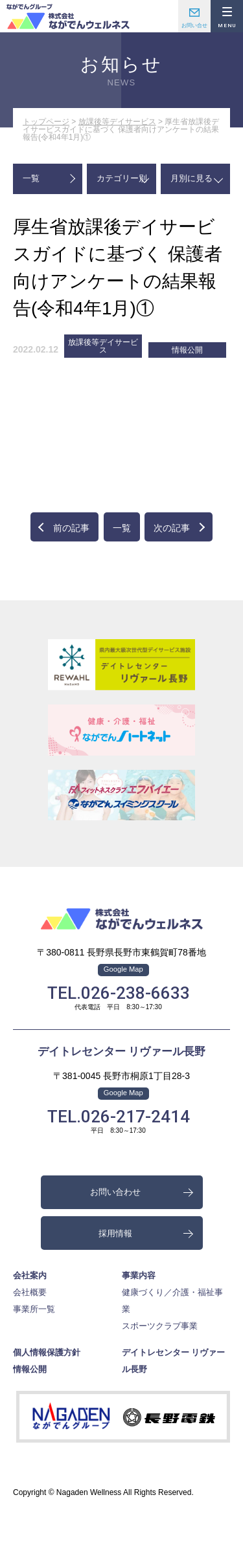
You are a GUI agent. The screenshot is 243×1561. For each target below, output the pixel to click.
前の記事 (71, 528)
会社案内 (30, 1275)
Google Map (123, 969)
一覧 (31, 178)
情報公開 (187, 350)
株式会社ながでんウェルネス (68, 16)
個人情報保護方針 (46, 1352)
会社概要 (30, 1292)
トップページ (46, 121)
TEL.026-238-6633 (118, 993)
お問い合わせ (194, 16)
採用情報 (115, 1233)
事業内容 (139, 1275)
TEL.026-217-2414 (118, 1116)
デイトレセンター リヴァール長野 (122, 1051)
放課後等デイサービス (117, 121)
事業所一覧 (34, 1309)
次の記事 (172, 528)
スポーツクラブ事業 (160, 1326)
